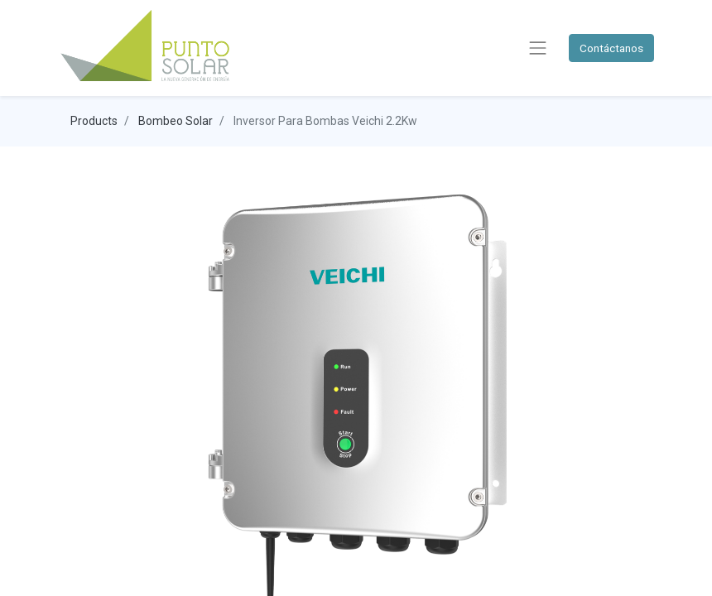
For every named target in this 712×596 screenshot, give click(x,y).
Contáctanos (611, 48)
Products (94, 120)
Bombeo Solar (175, 120)
